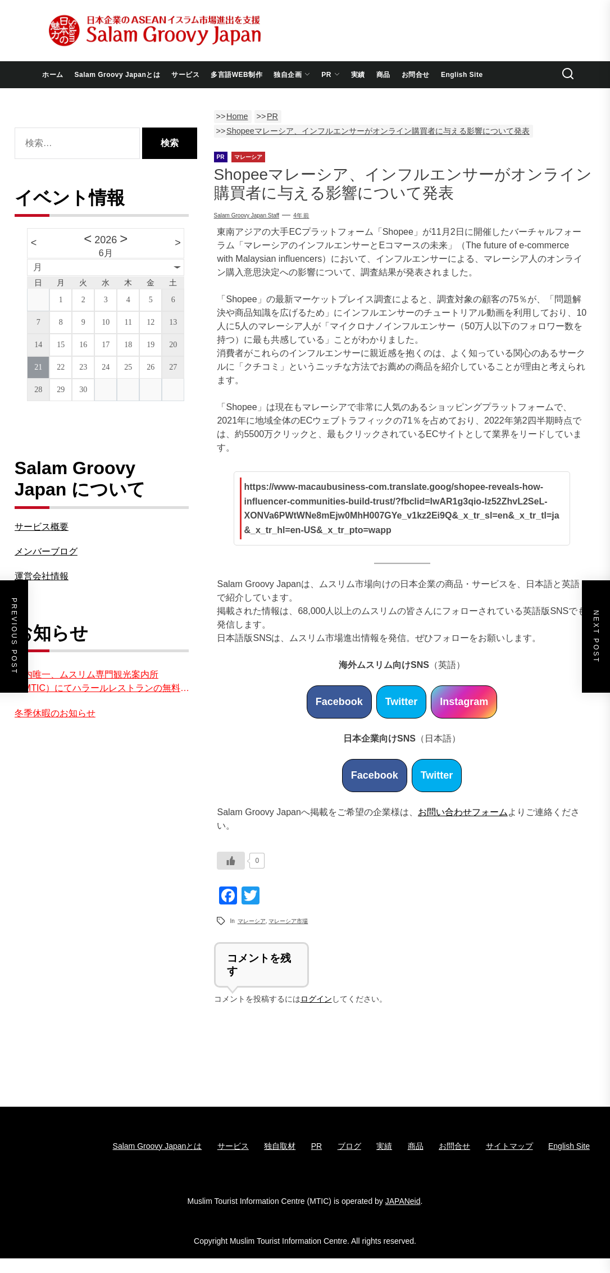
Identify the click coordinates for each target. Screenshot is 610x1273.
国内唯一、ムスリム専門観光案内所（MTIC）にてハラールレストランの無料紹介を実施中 (102, 682)
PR (330, 75)
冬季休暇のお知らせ (55, 713)
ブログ (349, 1146)
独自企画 (292, 75)
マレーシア (252, 921)
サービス (185, 75)
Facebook (339, 701)
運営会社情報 (42, 576)
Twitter (401, 701)
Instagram (464, 701)
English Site (462, 75)
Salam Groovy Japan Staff (247, 215)
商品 (383, 75)
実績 (358, 75)
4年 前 (301, 215)
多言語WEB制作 (236, 75)
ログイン (316, 998)
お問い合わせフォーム (463, 812)
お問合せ (416, 75)
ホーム (52, 75)
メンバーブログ (46, 551)
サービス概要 (42, 526)
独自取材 (279, 1146)
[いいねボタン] (231, 861)
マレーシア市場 (288, 921)
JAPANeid (403, 1201)
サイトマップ (509, 1146)
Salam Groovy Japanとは (118, 75)
